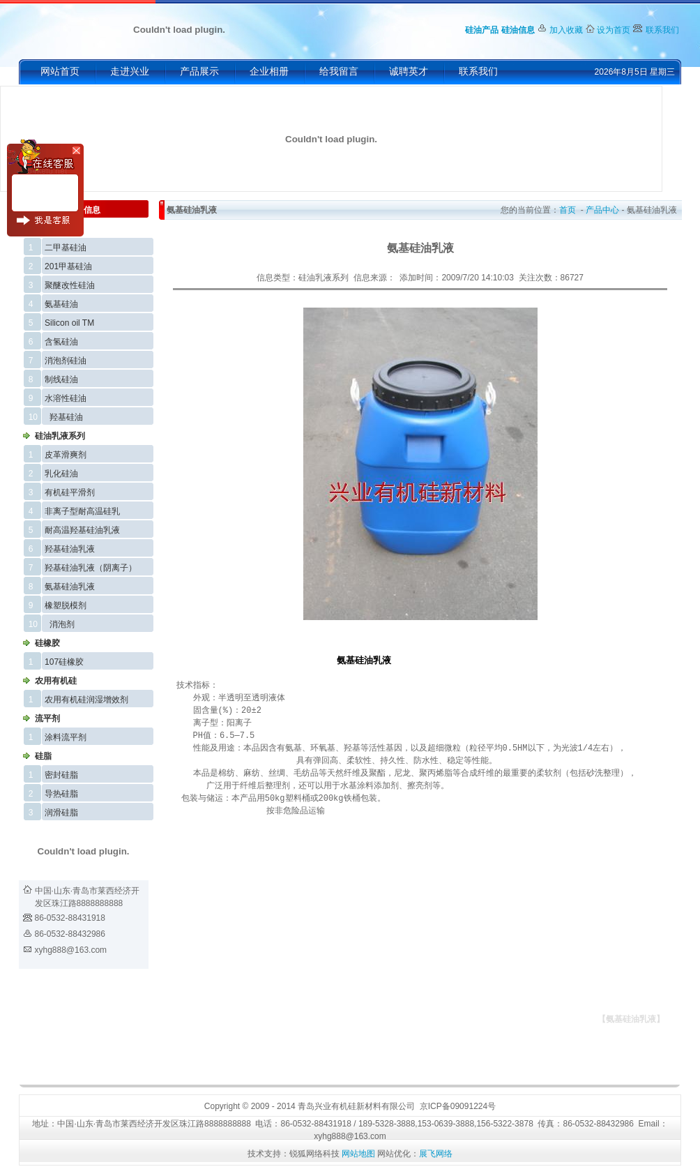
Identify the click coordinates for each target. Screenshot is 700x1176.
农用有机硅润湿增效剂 (86, 699)
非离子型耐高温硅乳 (82, 511)
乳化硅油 (61, 473)
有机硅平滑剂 (70, 492)
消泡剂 (62, 624)
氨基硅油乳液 (70, 586)
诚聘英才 (408, 71)
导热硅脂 (61, 794)
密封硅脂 (61, 775)
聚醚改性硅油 (70, 285)
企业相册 (269, 71)
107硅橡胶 (64, 662)
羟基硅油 (66, 417)
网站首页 (59, 71)
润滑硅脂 (61, 812)
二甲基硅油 (65, 247)
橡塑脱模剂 (65, 605)
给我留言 (338, 71)
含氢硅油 (61, 342)
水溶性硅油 (65, 398)
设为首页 (613, 30)
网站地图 (358, 1154)
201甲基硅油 (68, 266)
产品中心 (602, 210)
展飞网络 (435, 1154)
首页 (567, 210)
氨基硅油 (61, 304)
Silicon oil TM (69, 323)
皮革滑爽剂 (65, 455)
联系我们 (662, 30)
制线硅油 (61, 379)
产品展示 (199, 71)
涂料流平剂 (65, 737)
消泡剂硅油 (65, 360)
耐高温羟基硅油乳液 (82, 530)
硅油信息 (518, 30)
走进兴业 (129, 71)
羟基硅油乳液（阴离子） (91, 568)
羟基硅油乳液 (70, 549)
